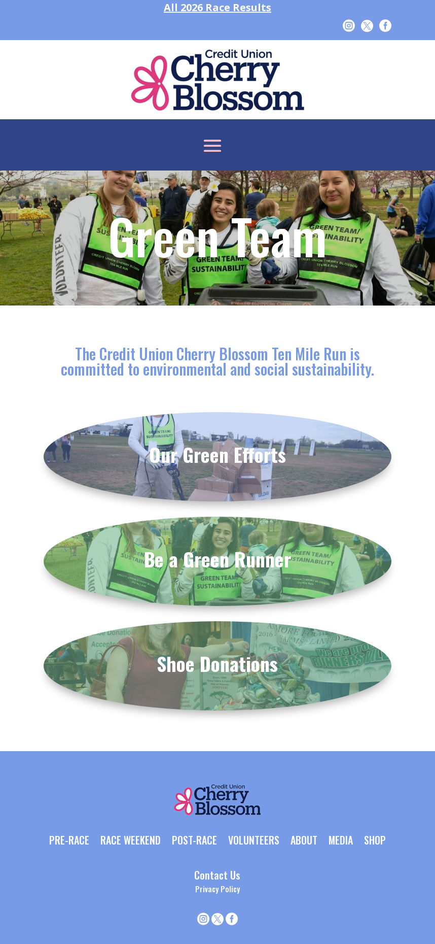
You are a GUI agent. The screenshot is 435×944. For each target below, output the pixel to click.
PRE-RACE (69, 841)
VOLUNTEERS (253, 841)
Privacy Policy (217, 888)
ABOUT (304, 841)
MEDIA (341, 841)
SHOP (375, 841)
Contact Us (217, 875)
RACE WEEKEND (130, 841)
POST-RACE (194, 841)
